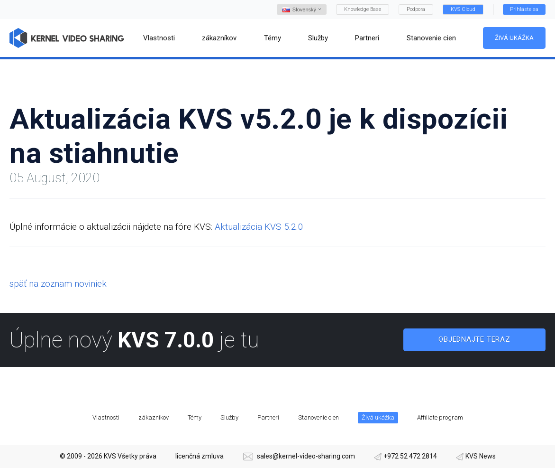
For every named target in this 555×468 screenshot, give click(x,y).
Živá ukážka (514, 37)
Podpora (416, 9)
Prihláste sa (524, 9)
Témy (194, 417)
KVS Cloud (463, 9)
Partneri (268, 417)
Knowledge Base (362, 9)
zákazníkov (153, 417)
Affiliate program (440, 417)
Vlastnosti (105, 417)
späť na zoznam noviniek (58, 283)
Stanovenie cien (318, 417)
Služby (229, 417)
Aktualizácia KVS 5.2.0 (259, 226)
